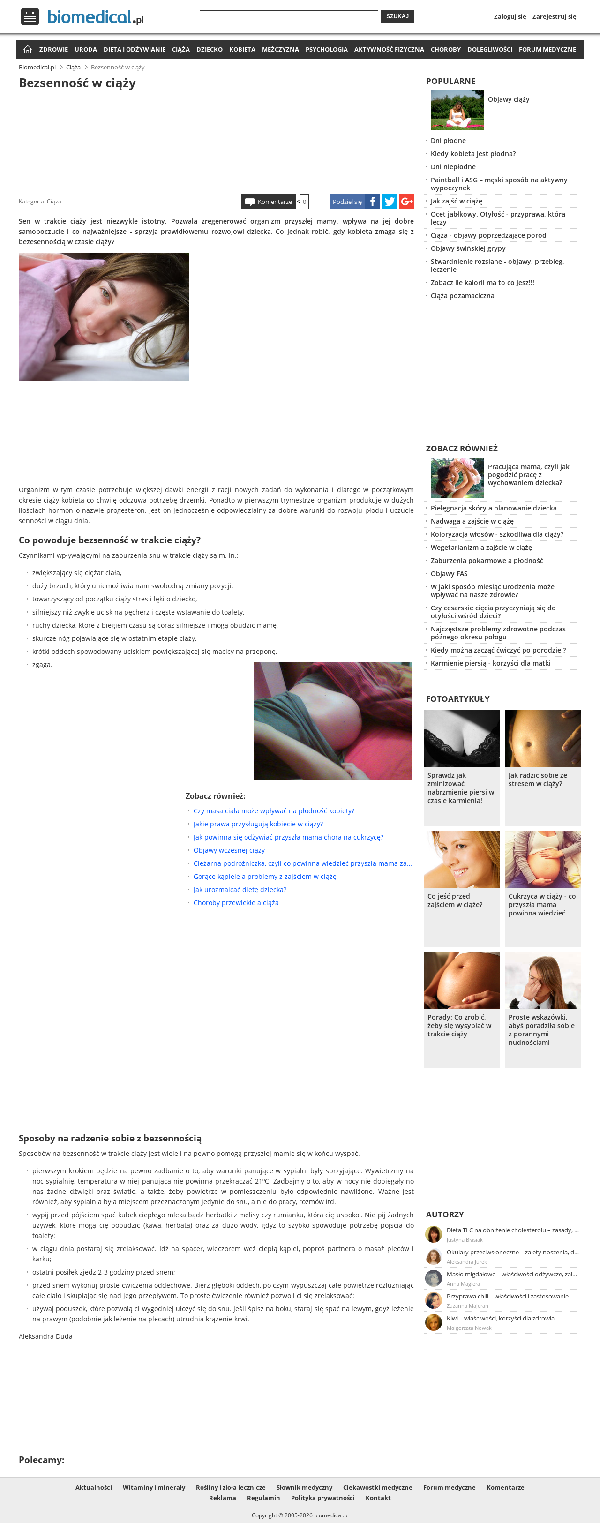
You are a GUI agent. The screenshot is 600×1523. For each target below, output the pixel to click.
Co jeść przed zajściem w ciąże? (455, 900)
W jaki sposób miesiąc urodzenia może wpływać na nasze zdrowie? (493, 590)
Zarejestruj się (554, 16)
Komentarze (275, 201)
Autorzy (445, 1214)
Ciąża (181, 49)
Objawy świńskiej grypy (468, 248)
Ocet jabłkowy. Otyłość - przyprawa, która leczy (498, 218)
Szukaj (397, 16)
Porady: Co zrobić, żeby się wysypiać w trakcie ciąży (459, 1025)
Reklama (222, 1497)
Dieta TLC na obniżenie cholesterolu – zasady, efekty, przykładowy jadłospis (513, 1230)
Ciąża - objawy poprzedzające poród (489, 235)
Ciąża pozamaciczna (463, 295)
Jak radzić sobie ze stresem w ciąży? (538, 779)
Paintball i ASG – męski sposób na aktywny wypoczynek (499, 183)
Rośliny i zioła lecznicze (231, 1487)
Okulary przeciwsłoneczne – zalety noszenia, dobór (513, 1252)
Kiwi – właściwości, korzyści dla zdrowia (501, 1318)
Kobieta (242, 49)
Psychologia (327, 49)
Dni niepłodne (453, 166)
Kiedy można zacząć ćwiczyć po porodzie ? (498, 649)
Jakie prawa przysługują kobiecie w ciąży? (258, 823)
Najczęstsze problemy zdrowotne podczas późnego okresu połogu (498, 632)
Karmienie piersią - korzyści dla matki (491, 663)
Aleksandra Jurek (467, 1261)
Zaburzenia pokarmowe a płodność (487, 560)
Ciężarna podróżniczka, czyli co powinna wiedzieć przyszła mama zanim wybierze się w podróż (304, 863)
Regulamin (263, 1497)
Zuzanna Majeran (467, 1305)
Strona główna (26, 50)
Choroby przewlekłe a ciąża (236, 902)
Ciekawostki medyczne (377, 1487)
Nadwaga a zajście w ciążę (472, 521)
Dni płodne (448, 140)
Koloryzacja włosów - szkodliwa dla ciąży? (497, 534)
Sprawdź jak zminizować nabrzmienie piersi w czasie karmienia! (461, 788)
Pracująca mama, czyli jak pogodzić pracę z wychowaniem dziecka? (529, 474)
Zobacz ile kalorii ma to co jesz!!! (482, 282)
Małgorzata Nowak (469, 1327)
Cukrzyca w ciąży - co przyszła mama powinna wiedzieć (542, 904)
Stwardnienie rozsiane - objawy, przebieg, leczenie (497, 265)
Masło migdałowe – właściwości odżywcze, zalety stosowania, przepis (513, 1274)
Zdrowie (53, 49)
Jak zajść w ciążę (456, 200)
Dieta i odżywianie (134, 49)
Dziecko (209, 49)
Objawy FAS (449, 573)
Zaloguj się (510, 16)
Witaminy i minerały (154, 1487)
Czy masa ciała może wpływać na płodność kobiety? (274, 810)
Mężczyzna (280, 49)
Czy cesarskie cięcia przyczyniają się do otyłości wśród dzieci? (493, 611)
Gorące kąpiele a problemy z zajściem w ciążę (265, 876)
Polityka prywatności (323, 1497)
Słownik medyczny (304, 1487)
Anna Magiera (463, 1283)
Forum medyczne (547, 49)
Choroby (446, 49)
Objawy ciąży (509, 99)
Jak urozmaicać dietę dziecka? (240, 889)
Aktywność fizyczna (389, 49)
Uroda (86, 49)
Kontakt (378, 1497)
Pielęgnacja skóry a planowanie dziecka (494, 507)
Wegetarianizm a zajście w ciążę (481, 547)
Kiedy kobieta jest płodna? (473, 153)
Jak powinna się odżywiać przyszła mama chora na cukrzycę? (288, 837)
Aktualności (93, 1487)
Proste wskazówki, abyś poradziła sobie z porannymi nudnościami (542, 1030)
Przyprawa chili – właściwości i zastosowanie (508, 1296)
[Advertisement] (216, 140)
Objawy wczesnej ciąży (229, 850)
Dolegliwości (489, 49)
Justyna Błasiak (465, 1239)
